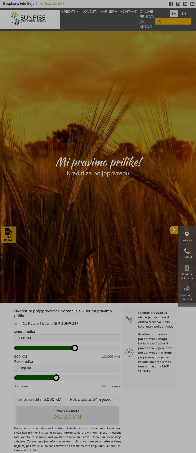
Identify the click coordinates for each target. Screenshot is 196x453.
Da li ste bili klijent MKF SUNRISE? (50, 324)
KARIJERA (108, 12)
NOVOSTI (89, 12)
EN (184, 14)
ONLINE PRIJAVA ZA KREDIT (147, 19)
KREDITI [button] (68, 12)
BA (174, 14)
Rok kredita (23, 362)
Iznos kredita (24, 332)
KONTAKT (128, 12)
